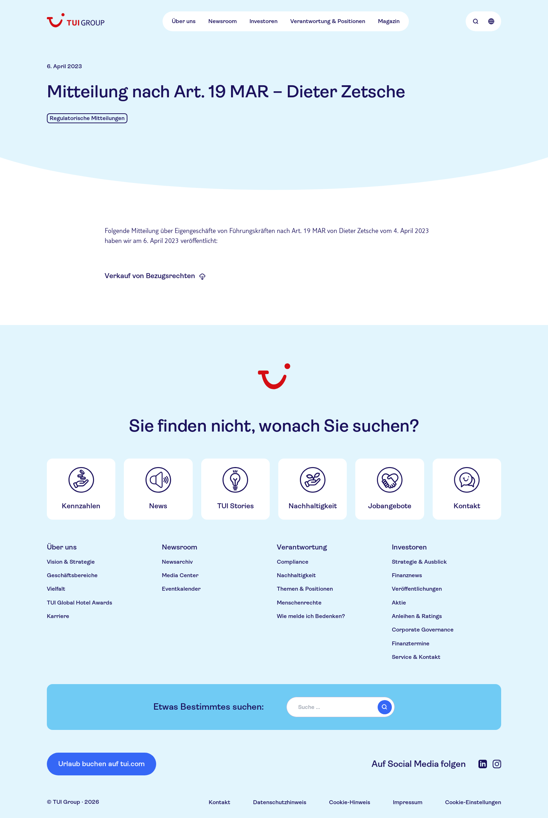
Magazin (389, 21)
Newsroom (222, 21)
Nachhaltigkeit (296, 575)
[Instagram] (497, 764)
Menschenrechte (299, 602)
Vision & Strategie (71, 561)
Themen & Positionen (305, 588)
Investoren (264, 21)
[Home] (76, 20)
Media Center (180, 575)
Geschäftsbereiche (72, 575)
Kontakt (219, 802)
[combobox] (340, 707)
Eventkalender (181, 588)
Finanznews (407, 575)
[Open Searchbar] (475, 21)
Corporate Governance (423, 629)
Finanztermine (410, 643)
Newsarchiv (177, 561)
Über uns (184, 21)
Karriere (58, 616)
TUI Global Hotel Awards (79, 602)
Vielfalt (56, 588)
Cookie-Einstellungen (473, 802)
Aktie (399, 602)
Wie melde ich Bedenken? (311, 616)
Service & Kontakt (416, 657)
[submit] (385, 707)
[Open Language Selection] (491, 21)
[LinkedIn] (482, 764)
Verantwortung (302, 547)
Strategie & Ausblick (419, 561)
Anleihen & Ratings (417, 616)
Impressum (407, 802)
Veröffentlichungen (417, 588)
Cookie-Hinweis (349, 802)
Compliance (292, 561)
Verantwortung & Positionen (327, 21)
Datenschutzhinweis (279, 802)
